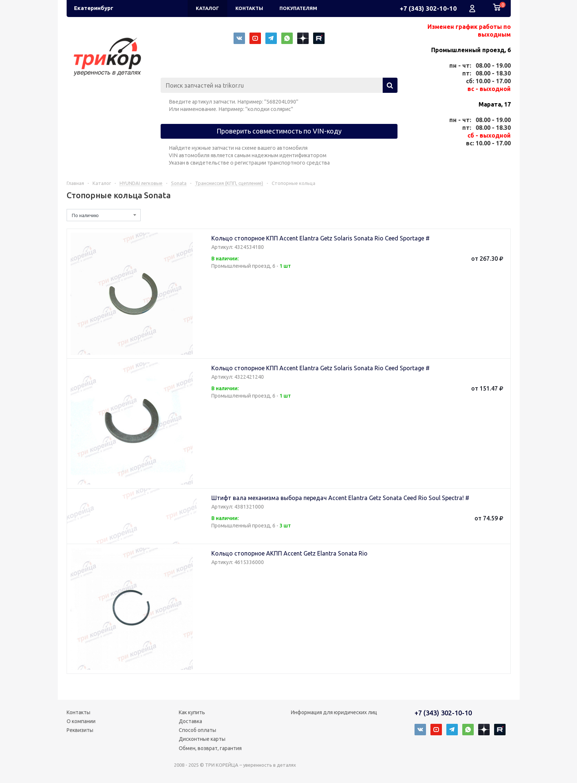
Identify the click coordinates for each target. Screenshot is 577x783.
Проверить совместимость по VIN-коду (279, 131)
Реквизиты (80, 730)
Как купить (192, 712)
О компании (81, 721)
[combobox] (104, 215)
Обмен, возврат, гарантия (210, 748)
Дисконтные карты (202, 739)
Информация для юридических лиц (334, 712)
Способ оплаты (197, 730)
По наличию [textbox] (85, 215)
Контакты (78, 712)
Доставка (190, 721)
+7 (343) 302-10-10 (428, 8)
